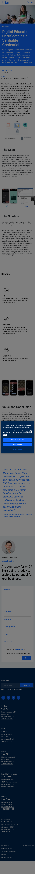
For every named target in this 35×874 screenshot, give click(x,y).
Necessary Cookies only (17, 439)
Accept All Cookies (17, 444)
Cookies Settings (17, 449)
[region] (17, 437)
